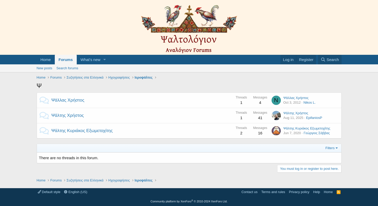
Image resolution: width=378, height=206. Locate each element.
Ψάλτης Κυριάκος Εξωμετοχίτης (82, 130)
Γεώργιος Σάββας (317, 133)
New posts (44, 68)
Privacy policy (299, 192)
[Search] (330, 59)
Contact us (249, 192)
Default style (49, 192)
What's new (91, 59)
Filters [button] (330, 148)
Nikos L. (310, 102)
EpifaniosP (314, 118)
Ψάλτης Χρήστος (67, 115)
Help (316, 192)
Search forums (67, 68)
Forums (66, 59)
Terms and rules (273, 192)
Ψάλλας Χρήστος (67, 100)
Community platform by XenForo (189, 201)
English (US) (75, 192)
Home (46, 59)
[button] (104, 59)
